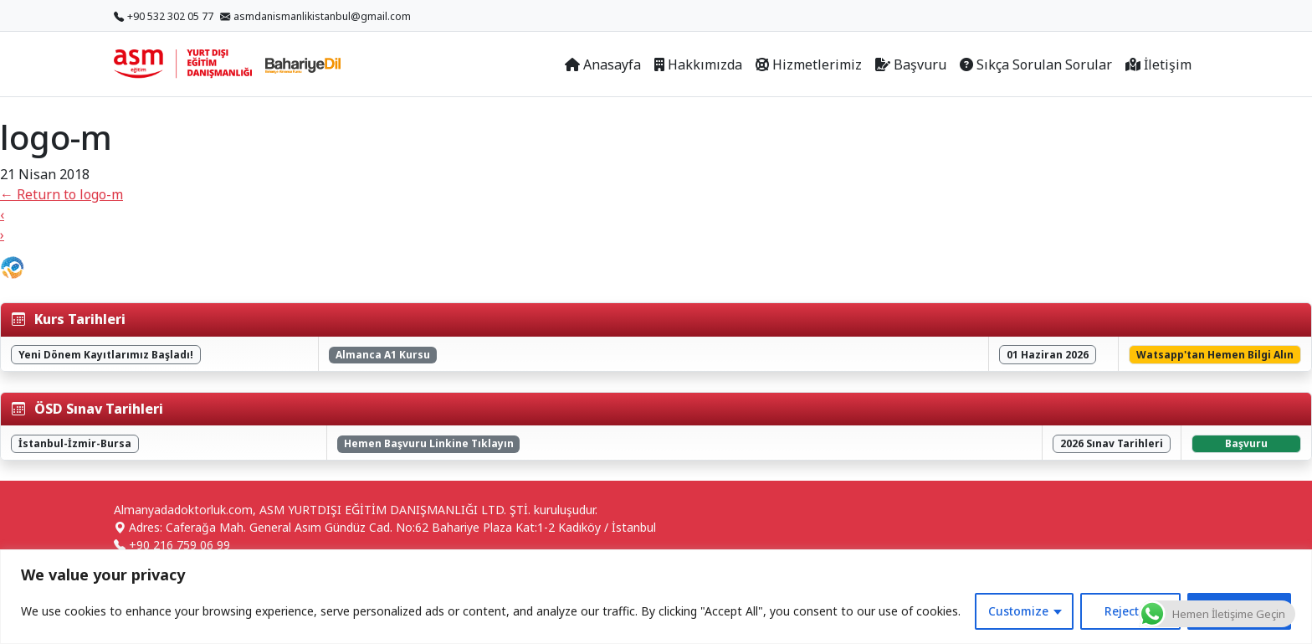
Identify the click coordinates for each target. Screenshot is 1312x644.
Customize (1018, 611)
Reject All (1130, 611)
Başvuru (910, 64)
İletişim (1158, 64)
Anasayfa (603, 64)
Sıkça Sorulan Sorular (1036, 64)
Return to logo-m (61, 194)
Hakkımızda (698, 64)
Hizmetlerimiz (809, 64)
